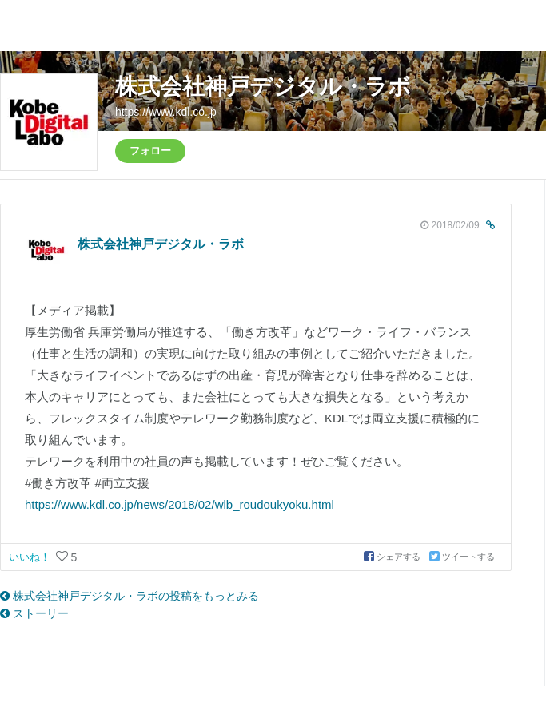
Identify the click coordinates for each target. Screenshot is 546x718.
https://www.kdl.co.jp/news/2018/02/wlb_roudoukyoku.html (179, 504)
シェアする (393, 556)
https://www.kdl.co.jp (166, 111)
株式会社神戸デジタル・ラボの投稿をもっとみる (129, 595)
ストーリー (34, 613)
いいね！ (31, 557)
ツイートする (462, 556)
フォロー (150, 151)
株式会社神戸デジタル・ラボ (263, 86)
